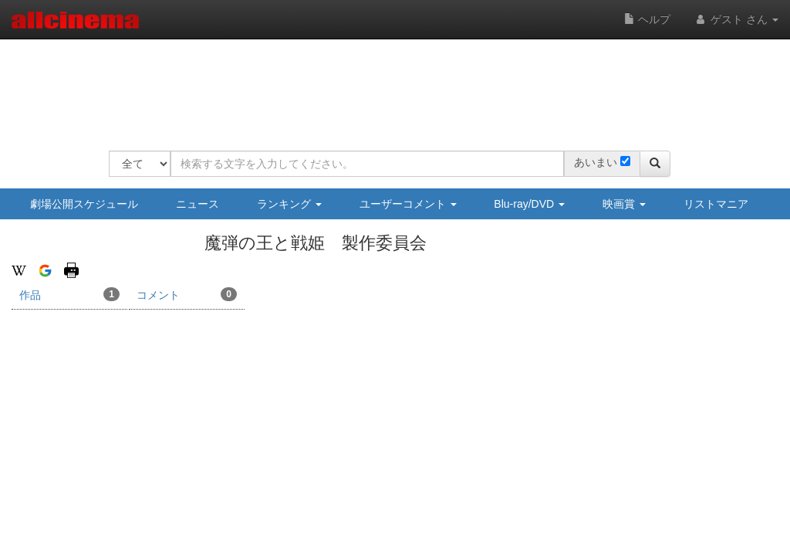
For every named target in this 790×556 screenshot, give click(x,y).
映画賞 (624, 204)
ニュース (197, 204)
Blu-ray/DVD (529, 204)
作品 (69, 294)
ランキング (289, 204)
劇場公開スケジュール (84, 204)
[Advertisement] (389, 85)
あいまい (595, 162)
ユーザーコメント (408, 204)
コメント (187, 294)
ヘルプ (647, 19)
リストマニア (716, 204)
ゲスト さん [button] (736, 19)
